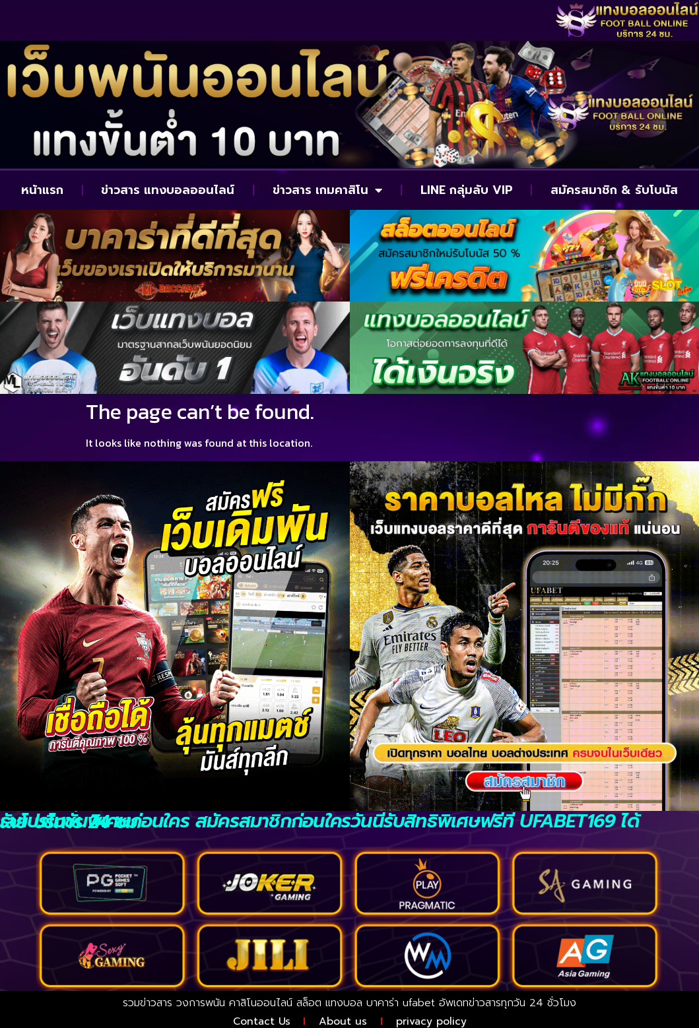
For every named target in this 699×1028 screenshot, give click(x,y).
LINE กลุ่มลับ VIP (466, 190)
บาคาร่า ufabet (400, 1003)
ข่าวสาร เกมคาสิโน (327, 190)
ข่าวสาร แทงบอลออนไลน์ (167, 190)
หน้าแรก (42, 190)
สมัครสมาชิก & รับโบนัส (614, 190)
